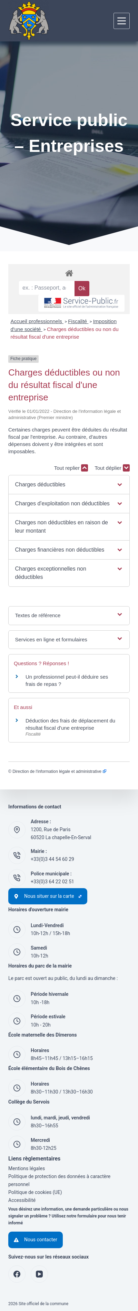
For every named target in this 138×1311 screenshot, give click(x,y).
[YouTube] (39, 1274)
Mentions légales (26, 1168)
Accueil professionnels (37, 321)
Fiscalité (78, 321)
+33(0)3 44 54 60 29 (52, 859)
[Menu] (122, 21)
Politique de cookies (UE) (35, 1192)
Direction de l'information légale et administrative (59, 771)
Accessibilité (22, 1200)
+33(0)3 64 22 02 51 (52, 881)
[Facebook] (17, 1274)
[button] (69, 484)
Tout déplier (112, 468)
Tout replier (71, 468)
